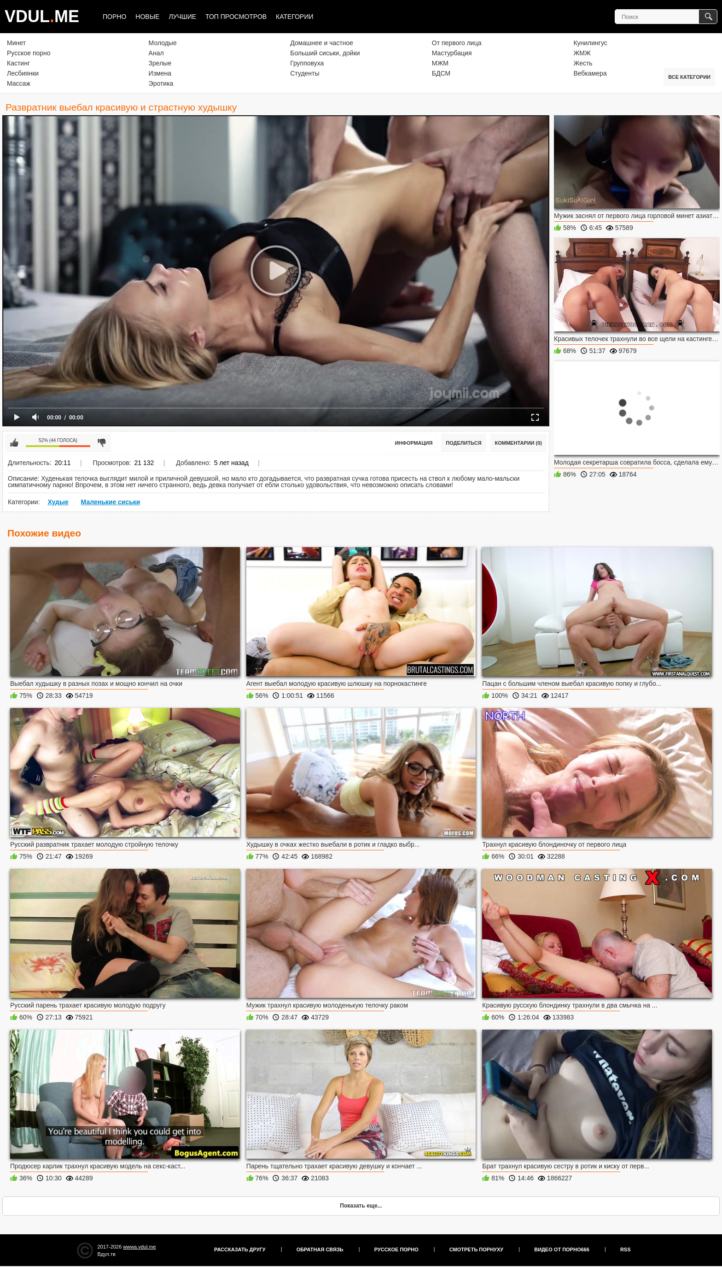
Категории (294, 16)
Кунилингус (590, 43)
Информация (413, 443)
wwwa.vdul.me (139, 1246)
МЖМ (440, 63)
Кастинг (18, 63)
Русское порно (29, 53)
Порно (114, 16)
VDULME (42, 16)
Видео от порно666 (561, 1249)
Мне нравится (14, 443)
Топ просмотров (236, 16)
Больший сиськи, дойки (325, 53)
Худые (57, 502)
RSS (625, 1249)
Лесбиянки (23, 73)
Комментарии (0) (518, 443)
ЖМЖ (582, 53)
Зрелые (160, 63)
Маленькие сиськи (110, 502)
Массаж (18, 83)
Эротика (161, 83)
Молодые (163, 43)
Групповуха (307, 63)
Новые (147, 16)
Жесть (582, 63)
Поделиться (463, 443)
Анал (156, 53)
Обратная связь (320, 1249)
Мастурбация (452, 53)
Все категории (689, 77)
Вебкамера (589, 73)
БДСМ (441, 73)
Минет (16, 43)
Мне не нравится (102, 443)
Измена (160, 73)
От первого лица (457, 43)
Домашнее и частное (321, 43)
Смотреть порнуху (476, 1249)
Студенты (304, 73)
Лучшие (182, 16)
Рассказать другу (240, 1249)
